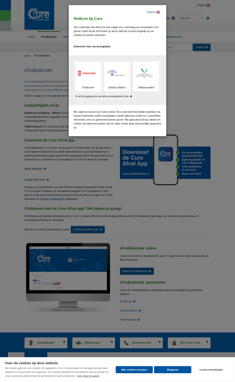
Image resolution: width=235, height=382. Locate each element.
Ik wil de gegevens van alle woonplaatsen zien (102, 96)
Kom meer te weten (88, 375)
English (153, 12)
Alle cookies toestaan (134, 369)
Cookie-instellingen (211, 369)
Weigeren (172, 369)
